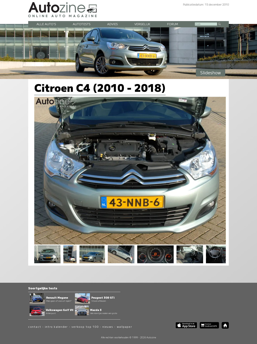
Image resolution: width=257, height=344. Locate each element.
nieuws (107, 326)
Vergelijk (142, 24)
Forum (172, 24)
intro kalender (56, 326)
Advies (112, 24)
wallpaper (124, 326)
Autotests (81, 24)
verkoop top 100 (85, 326)
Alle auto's (46, 24)
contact (34, 326)
